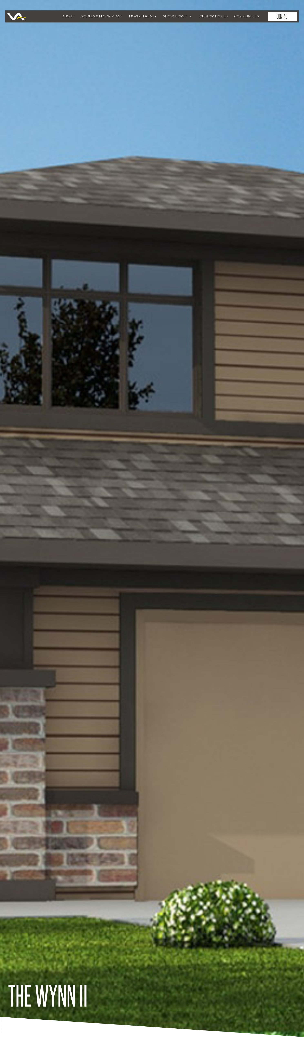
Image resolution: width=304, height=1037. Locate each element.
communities (246, 16)
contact (282, 16)
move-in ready (142, 16)
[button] (178, 16)
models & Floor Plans (101, 16)
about (68, 16)
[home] (17, 16)
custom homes (214, 16)
